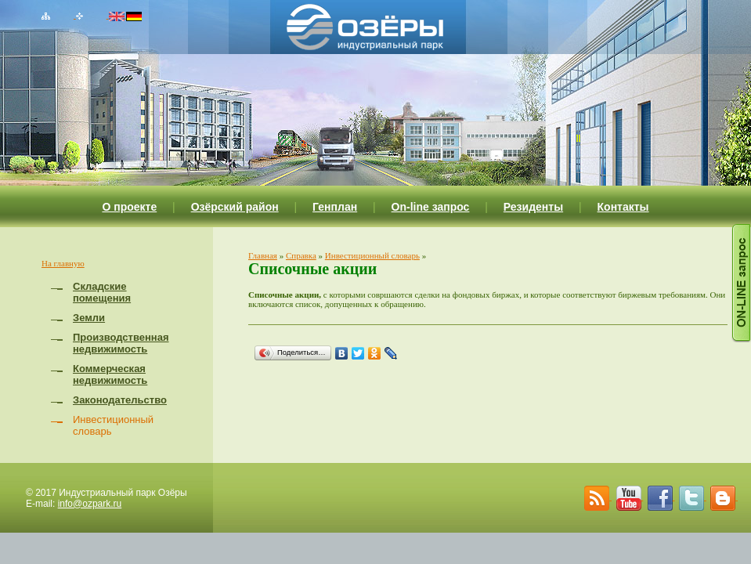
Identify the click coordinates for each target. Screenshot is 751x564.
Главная (262, 255)
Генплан (334, 207)
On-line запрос (431, 207)
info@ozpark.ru (90, 503)
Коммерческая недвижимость (110, 374)
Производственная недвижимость (121, 343)
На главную (63, 263)
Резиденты (533, 207)
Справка (301, 255)
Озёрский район (235, 207)
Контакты (623, 207)
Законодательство (120, 400)
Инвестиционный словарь (372, 255)
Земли (89, 318)
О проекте (129, 207)
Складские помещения (102, 292)
